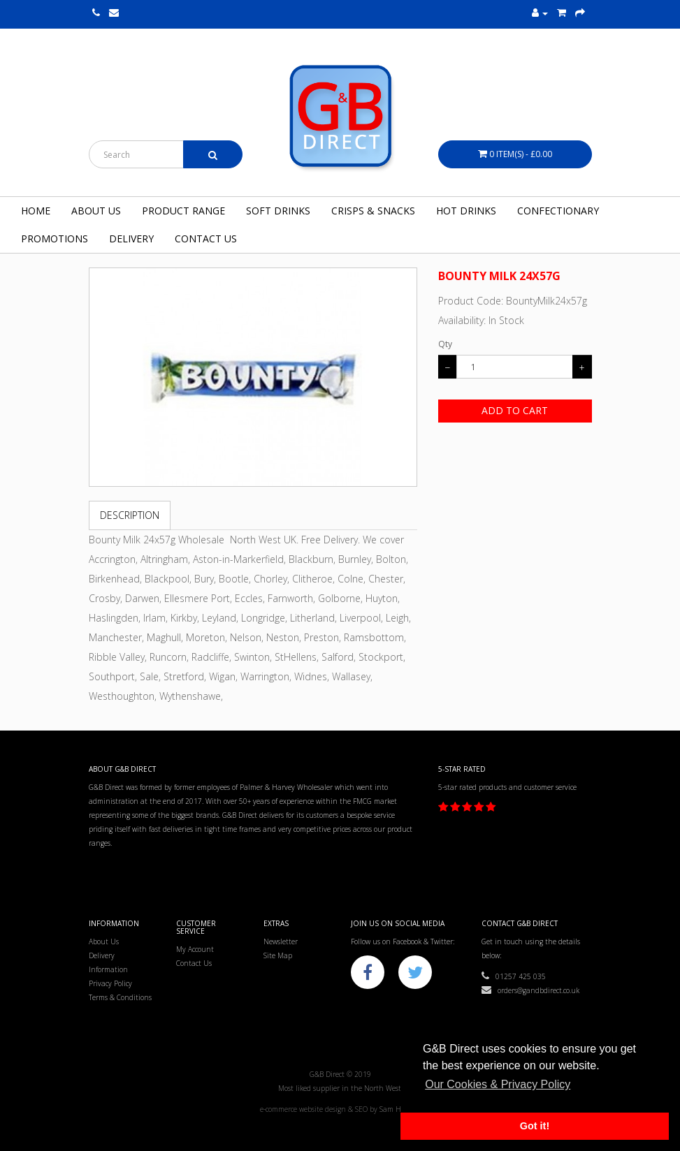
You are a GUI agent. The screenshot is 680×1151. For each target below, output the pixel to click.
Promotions (54, 238)
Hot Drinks (466, 210)
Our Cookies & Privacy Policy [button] (497, 1084)
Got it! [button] (534, 1125)
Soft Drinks (278, 210)
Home (35, 210)
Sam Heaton (399, 1109)
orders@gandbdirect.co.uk (530, 990)
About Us (96, 210)
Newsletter (280, 941)
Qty (445, 344)
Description (129, 515)
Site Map (277, 955)
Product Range (183, 210)
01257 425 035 (514, 976)
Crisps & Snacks (373, 210)
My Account (195, 949)
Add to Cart (515, 410)
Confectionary (558, 210)
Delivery (131, 238)
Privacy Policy (110, 983)
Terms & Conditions (120, 997)
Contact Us (206, 238)
